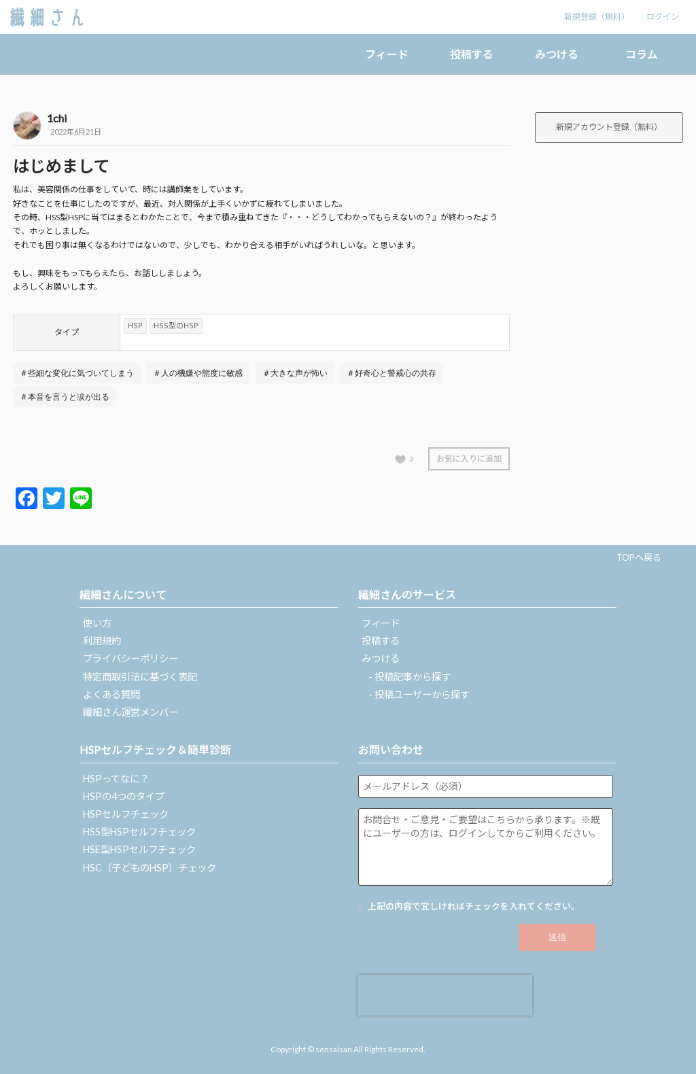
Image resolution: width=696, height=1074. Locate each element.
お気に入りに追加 (469, 458)
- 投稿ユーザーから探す (419, 694)
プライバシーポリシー (130, 658)
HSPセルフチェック (126, 814)
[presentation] (445, 995)
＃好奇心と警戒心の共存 (391, 373)
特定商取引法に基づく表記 (140, 676)
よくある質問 (111, 694)
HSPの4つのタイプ (123, 796)
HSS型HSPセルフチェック (139, 831)
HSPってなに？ (116, 778)
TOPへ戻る (638, 557)
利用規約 (102, 640)
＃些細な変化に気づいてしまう (77, 373)
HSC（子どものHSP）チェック (149, 867)
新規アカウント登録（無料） (609, 127)
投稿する (471, 54)
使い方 (97, 623)
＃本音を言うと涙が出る (64, 397)
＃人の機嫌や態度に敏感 (198, 373)
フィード (386, 54)
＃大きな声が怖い (295, 373)
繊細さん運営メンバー (130, 712)
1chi (57, 117)
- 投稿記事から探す (409, 676)
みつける (556, 54)
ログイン (662, 17)
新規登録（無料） (596, 17)
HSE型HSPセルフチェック (139, 849)
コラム (641, 54)
